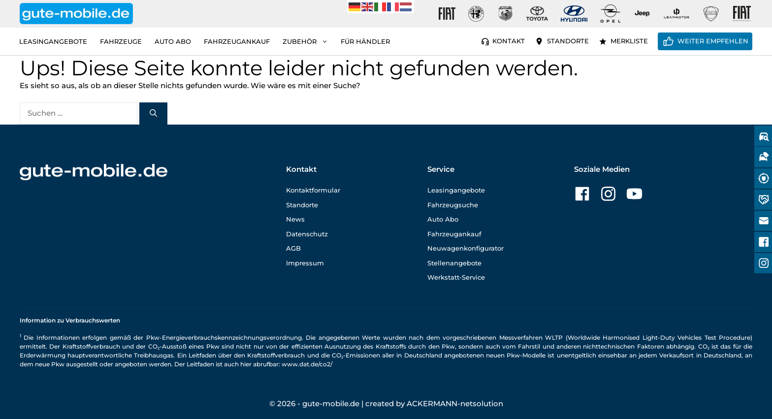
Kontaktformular (313, 190)
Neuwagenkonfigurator (465, 248)
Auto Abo (173, 41)
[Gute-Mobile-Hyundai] (574, 13)
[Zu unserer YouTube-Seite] (634, 194)
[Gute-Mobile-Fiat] (447, 13)
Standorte (568, 41)
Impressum (305, 263)
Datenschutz (307, 234)
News (295, 219)
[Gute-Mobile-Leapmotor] (676, 13)
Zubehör (308, 41)
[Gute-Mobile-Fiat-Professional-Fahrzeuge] (740, 13)
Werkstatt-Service (456, 277)
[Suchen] (153, 113)
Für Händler (365, 41)
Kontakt (508, 41)
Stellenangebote (454, 263)
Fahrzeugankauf (237, 41)
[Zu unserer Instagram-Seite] (608, 194)
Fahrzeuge (121, 41)
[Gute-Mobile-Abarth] (505, 13)
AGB (293, 248)
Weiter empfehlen (712, 41)
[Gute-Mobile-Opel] (610, 13)
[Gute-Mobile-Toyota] (537, 13)
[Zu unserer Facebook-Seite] (582, 194)
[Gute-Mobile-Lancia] (711, 13)
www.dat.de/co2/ (307, 364)
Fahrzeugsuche (452, 205)
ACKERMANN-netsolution (455, 403)
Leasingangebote (53, 41)
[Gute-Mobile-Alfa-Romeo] (476, 13)
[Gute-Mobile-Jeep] (642, 13)
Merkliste (629, 41)
